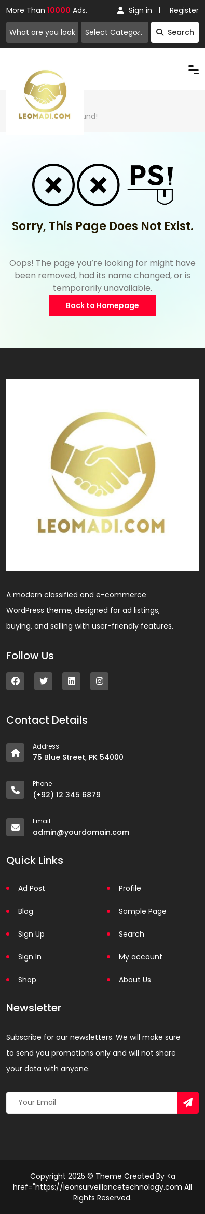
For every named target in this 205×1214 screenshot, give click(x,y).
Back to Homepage (102, 305)
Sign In (30, 957)
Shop (27, 980)
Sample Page (143, 911)
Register (184, 10)
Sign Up (31, 934)
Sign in (134, 10)
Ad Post (31, 888)
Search (175, 32)
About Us (135, 980)
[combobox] (114, 32)
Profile (130, 888)
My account (140, 957)
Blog (25, 911)
